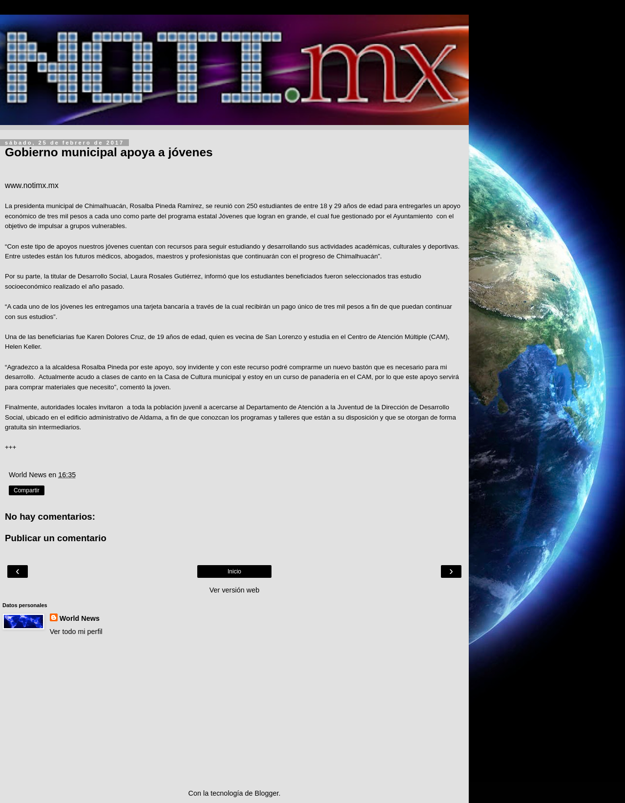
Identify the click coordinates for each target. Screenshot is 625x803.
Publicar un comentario (55, 538)
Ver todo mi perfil (76, 631)
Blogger (267, 793)
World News (80, 618)
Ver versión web (234, 590)
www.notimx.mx (32, 185)
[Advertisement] (234, 712)
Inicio (234, 571)
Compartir (27, 490)
